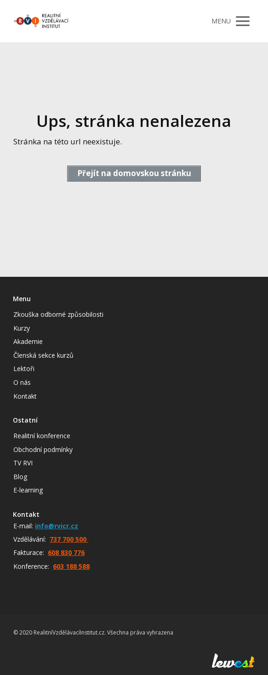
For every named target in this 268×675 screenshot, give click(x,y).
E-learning (28, 490)
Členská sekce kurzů (43, 355)
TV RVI (23, 462)
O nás (22, 382)
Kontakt (25, 396)
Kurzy (21, 328)
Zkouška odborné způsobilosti (58, 314)
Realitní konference (41, 435)
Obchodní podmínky (43, 449)
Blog (20, 476)
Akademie (28, 341)
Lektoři (23, 368)
